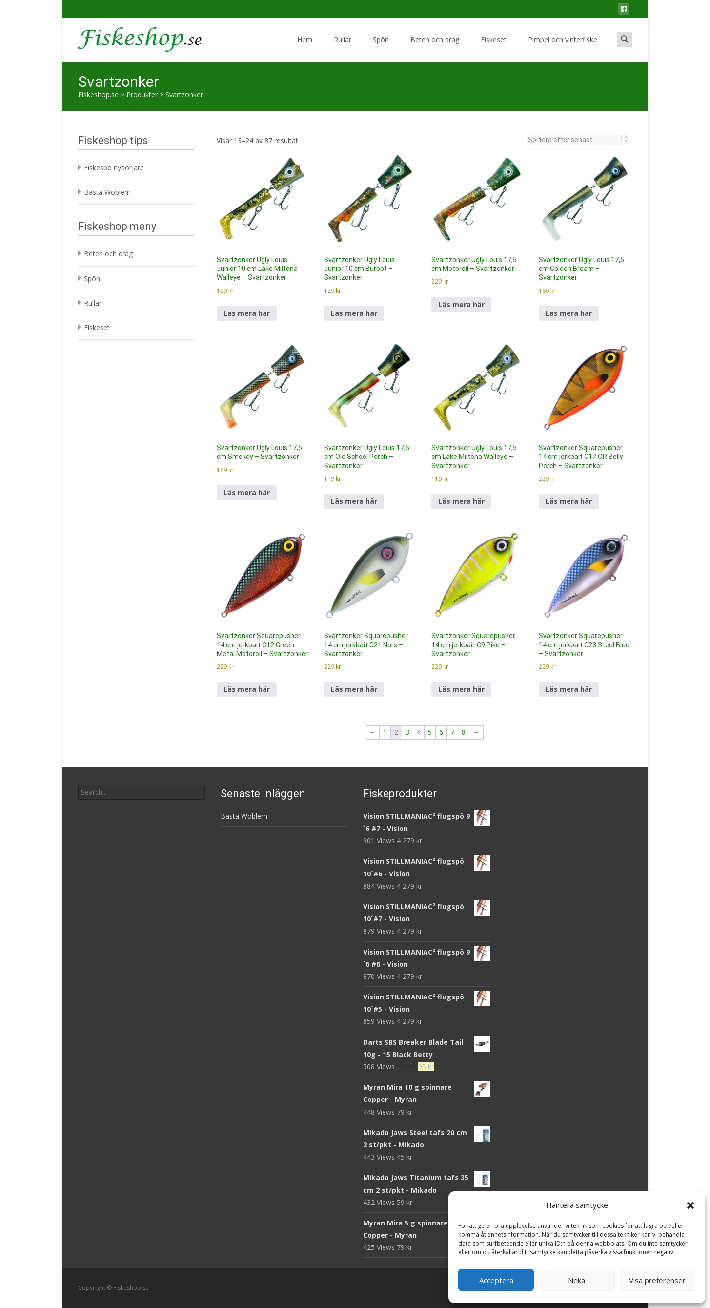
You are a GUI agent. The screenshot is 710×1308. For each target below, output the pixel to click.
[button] (690, 1205)
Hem (304, 48)
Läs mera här (246, 313)
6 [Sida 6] (441, 732)
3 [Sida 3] (407, 732)
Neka (576, 1280)
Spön (381, 48)
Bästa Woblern (107, 192)
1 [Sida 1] (385, 732)
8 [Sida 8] (464, 732)
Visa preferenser (657, 1280)
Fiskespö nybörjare (114, 167)
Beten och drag (434, 48)
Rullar (342, 48)
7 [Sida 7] (452, 732)
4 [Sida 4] (419, 732)
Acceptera (496, 1280)
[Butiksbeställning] (575, 139)
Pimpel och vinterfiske (562, 48)
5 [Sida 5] (430, 732)
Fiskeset (494, 48)
